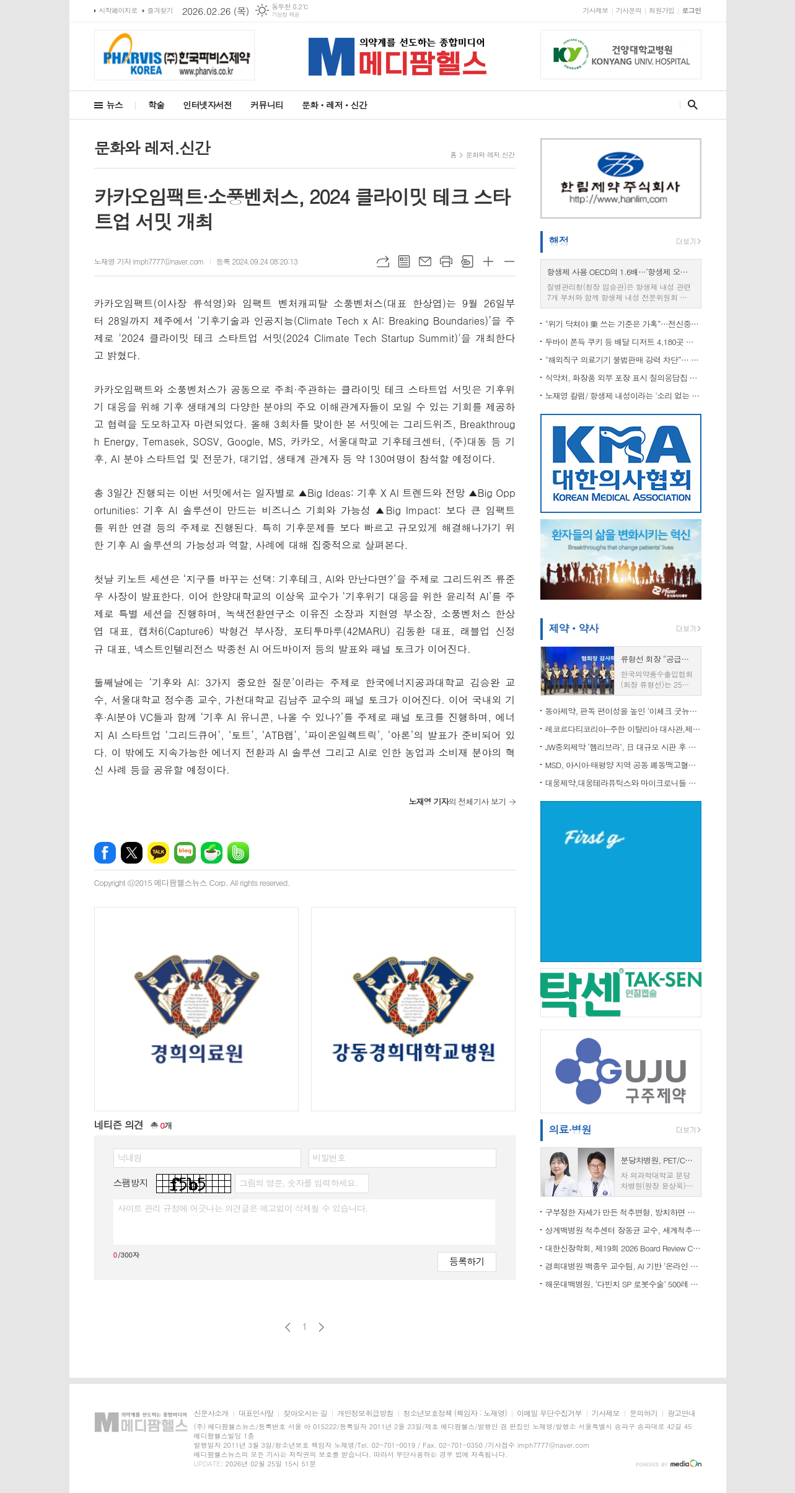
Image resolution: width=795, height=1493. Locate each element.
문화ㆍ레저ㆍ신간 (334, 105)
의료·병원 (570, 1129)
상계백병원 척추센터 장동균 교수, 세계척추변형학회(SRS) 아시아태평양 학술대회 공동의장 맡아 (623, 1230)
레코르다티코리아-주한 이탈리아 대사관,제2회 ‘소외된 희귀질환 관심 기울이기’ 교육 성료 (623, 729)
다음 (321, 1327)
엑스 (132, 853)
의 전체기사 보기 (457, 801)
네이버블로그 (185, 853)
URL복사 (383, 261)
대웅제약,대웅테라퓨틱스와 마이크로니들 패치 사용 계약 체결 (623, 783)
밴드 (238, 853)
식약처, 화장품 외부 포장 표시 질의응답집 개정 (623, 377)
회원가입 (661, 10)
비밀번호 (329, 1157)
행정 (559, 241)
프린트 (446, 261)
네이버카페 (211, 853)
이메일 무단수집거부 (549, 1413)
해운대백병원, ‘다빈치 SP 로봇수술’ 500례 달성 (623, 1284)
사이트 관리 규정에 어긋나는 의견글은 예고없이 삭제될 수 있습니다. (243, 1208)
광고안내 (681, 1413)
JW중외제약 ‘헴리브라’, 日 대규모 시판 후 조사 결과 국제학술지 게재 (623, 747)
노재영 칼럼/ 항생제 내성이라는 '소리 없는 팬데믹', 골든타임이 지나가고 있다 (623, 395)
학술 (156, 105)
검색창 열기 (690, 104)
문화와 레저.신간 (490, 154)
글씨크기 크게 (488, 261)
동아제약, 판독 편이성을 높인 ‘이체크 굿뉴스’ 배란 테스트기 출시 (623, 711)
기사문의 (628, 10)
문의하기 (643, 1413)
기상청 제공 (285, 15)
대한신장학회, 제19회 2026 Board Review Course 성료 (623, 1248)
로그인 (691, 10)
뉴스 (115, 105)
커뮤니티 (266, 105)
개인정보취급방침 (365, 1413)
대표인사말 (256, 1413)
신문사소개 (211, 1413)
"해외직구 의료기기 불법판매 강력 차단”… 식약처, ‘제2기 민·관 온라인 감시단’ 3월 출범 (623, 360)
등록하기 (466, 1261)
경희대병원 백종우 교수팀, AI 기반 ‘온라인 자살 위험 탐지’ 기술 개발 (623, 1266)
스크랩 (467, 261)
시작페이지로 (118, 10)
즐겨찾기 (160, 10)
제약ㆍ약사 (574, 628)
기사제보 (595, 10)
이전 (288, 1327)
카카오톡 (158, 853)
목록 (404, 261)
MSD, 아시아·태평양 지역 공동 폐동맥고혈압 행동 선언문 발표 (623, 765)
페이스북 (105, 853)
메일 (425, 261)
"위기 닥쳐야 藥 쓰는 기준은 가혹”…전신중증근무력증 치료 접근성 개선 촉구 (623, 324)
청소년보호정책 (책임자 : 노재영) (455, 1413)
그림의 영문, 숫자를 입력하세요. (298, 1182)
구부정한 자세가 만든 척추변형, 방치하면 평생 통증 (623, 1212)
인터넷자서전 (207, 105)
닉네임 (130, 1157)
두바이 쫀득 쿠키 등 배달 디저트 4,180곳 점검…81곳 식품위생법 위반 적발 (623, 342)
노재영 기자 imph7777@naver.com (149, 261)
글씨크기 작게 (509, 261)
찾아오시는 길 (305, 1413)
